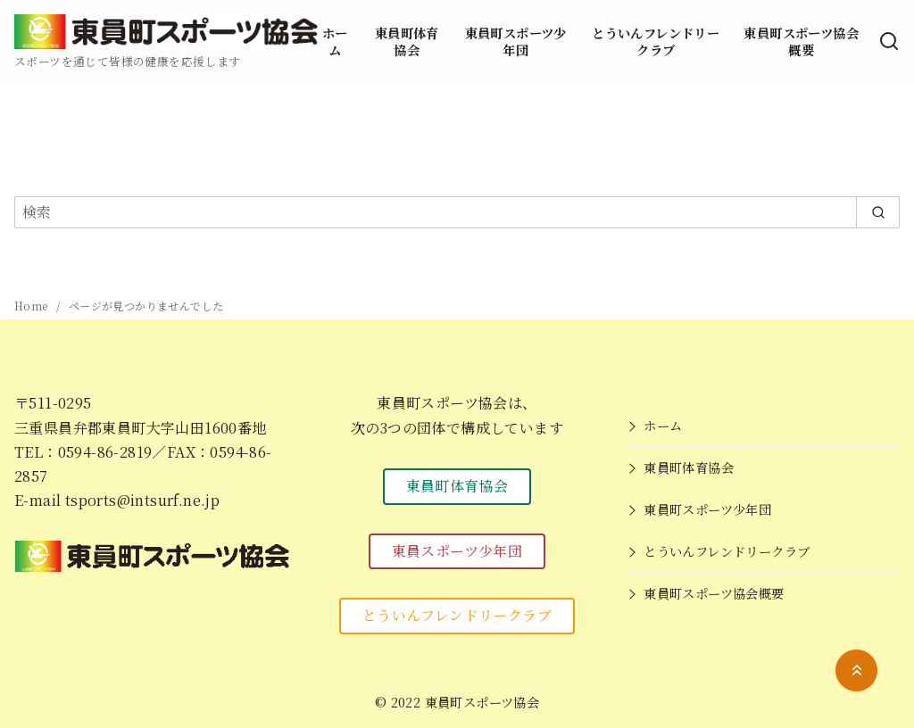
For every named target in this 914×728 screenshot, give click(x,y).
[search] (878, 212)
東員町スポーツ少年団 (516, 41)
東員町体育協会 (407, 41)
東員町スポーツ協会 (482, 701)
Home (32, 305)
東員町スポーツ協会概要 (801, 41)
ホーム (335, 41)
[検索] (889, 42)
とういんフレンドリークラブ (655, 41)
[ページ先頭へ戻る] (856, 670)
